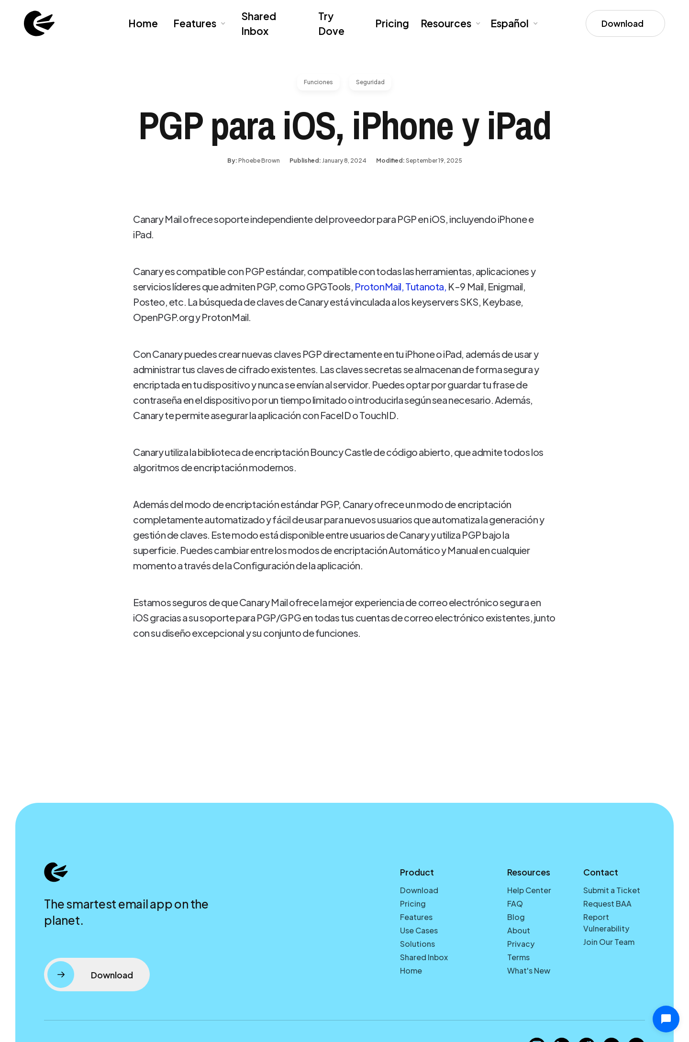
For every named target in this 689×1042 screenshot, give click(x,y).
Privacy (520, 944)
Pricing (392, 23)
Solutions (417, 944)
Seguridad (370, 82)
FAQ (515, 903)
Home (143, 23)
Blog (516, 917)
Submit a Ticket (611, 890)
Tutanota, (425, 286)
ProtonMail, (379, 286)
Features (194, 23)
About (518, 930)
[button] (199, 23)
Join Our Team (608, 942)
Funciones (318, 82)
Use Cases (419, 930)
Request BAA (607, 903)
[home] (39, 23)
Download (419, 890)
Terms (518, 957)
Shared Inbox (258, 24)
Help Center (529, 890)
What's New (528, 970)
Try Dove (331, 24)
